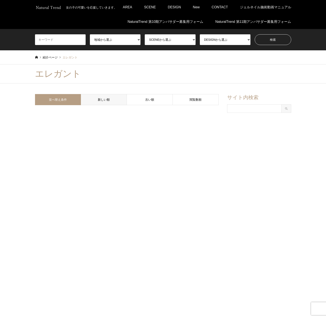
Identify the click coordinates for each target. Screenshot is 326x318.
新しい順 (104, 99)
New (196, 7)
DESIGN (174, 7)
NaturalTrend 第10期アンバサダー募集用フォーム (165, 21)
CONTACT (220, 7)
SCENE (150, 7)
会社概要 (158, 305)
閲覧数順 (196, 99)
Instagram (41, 299)
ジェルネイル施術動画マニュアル (265, 7)
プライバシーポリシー (132, 305)
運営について (177, 305)
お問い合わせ (200, 305)
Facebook (36, 299)
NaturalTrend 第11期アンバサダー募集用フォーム (253, 21)
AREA (127, 7)
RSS (47, 299)
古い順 (149, 99)
